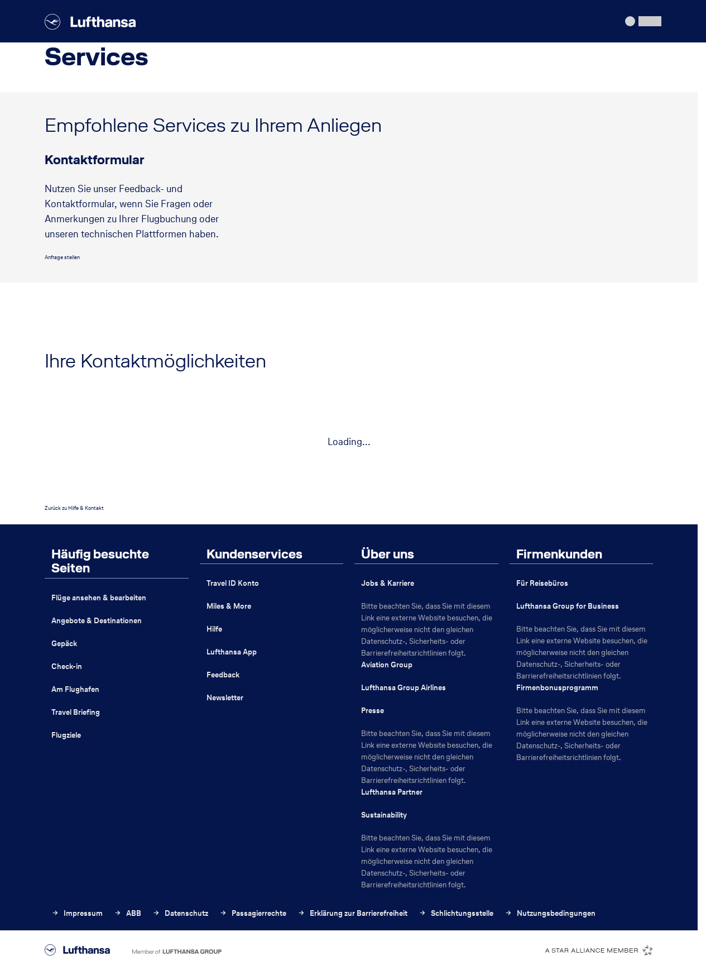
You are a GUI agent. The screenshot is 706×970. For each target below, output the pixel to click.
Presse (372, 710)
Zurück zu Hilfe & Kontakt (74, 508)
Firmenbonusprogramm (557, 688)
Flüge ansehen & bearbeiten (98, 597)
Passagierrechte (252, 913)
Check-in (66, 666)
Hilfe (214, 629)
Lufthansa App (231, 652)
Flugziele (66, 735)
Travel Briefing (75, 712)
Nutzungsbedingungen (550, 913)
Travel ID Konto (232, 583)
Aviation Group (386, 665)
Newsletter (224, 698)
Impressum (77, 913)
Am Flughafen (75, 689)
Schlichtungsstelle (456, 913)
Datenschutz (180, 913)
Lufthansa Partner (391, 792)
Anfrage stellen (62, 257)
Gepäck (64, 643)
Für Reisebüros (542, 583)
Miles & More (228, 606)
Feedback (222, 675)
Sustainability (384, 815)
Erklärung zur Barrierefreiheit (352, 913)
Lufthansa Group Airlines (403, 687)
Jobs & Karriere (387, 583)
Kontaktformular (95, 160)
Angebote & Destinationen (96, 620)
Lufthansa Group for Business (567, 606)
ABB (127, 913)
